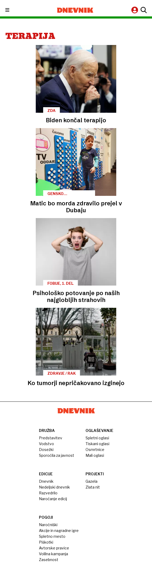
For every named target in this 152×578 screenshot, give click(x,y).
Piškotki (46, 542)
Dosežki (46, 449)
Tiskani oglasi (97, 443)
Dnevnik (46, 481)
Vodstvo (46, 443)
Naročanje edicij (53, 498)
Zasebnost (48, 559)
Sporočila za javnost (56, 455)
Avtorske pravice (54, 548)
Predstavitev (50, 438)
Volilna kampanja (53, 554)
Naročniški (48, 524)
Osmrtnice (95, 449)
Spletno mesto (52, 536)
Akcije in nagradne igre (59, 530)
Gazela (91, 481)
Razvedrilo (48, 493)
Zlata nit (93, 487)
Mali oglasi (95, 455)
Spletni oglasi (97, 438)
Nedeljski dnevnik (54, 487)
